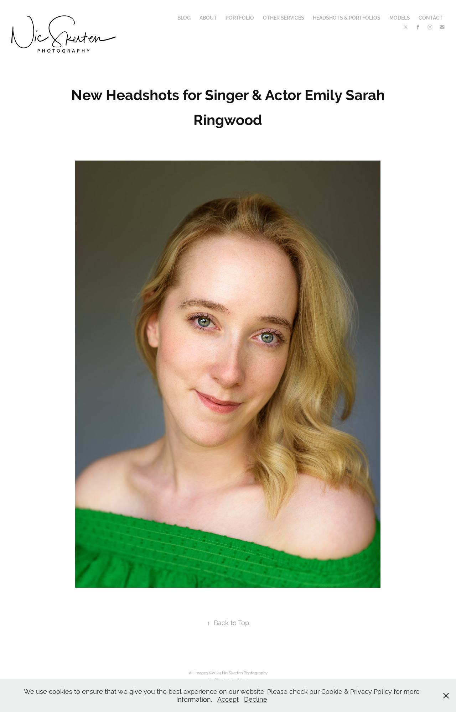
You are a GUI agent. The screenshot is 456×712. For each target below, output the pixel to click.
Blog (184, 18)
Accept (228, 699)
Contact (431, 18)
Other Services (283, 18)
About (208, 18)
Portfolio (240, 18)
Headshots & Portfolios (346, 18)
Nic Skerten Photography (245, 673)
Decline (255, 699)
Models (399, 18)
